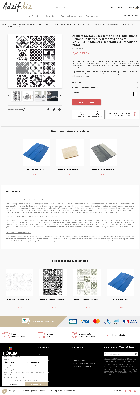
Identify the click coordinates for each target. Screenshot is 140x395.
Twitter (130, 391)
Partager (48, 109)
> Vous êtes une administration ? (84, 358)
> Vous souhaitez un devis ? (82, 367)
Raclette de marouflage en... (70, 169)
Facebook (125, 391)
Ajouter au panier (86, 102)
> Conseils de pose (79, 361)
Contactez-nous (93, 16)
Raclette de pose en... (36, 169)
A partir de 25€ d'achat (119, 114)
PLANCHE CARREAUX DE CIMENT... (53, 299)
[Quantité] (135, 94)
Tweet (54, 109)
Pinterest (59, 109)
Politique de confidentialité (63, 391)
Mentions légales (10, 391)
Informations (51, 16)
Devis (80, 16)
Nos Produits (35, 16)
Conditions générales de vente (34, 391)
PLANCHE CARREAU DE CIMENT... (19, 299)
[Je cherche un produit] (62, 7)
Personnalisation (68, 16)
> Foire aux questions (80, 355)
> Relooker (41, 355)
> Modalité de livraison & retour (83, 364)
